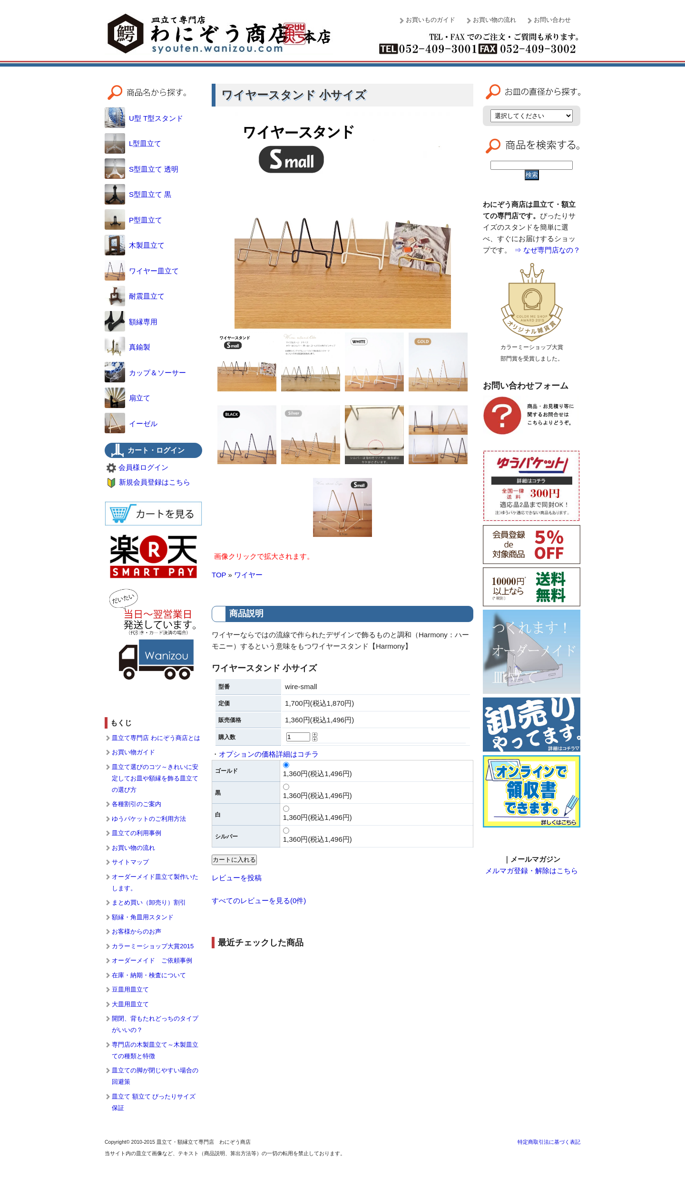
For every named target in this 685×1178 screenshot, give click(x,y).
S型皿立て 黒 (138, 194)
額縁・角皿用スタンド (143, 917)
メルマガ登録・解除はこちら (531, 870)
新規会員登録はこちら (154, 482)
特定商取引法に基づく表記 (549, 1142)
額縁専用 (131, 322)
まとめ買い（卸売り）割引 (149, 902)
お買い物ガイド (133, 752)
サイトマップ (130, 862)
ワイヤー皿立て (142, 271)
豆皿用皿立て (130, 989)
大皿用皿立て (130, 1004)
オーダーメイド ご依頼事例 (152, 960)
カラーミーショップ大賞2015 (153, 946)
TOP (219, 575)
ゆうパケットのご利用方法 (149, 818)
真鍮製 (127, 347)
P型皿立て (133, 220)
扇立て (127, 398)
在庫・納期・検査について (149, 975)
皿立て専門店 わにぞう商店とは (156, 737)
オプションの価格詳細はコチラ (269, 754)
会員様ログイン (143, 467)
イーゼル (131, 423)
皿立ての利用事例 (136, 833)
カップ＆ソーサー (145, 373)
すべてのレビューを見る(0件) (259, 900)
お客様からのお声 (136, 931)
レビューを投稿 (237, 878)
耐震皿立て (135, 296)
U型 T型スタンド (144, 118)
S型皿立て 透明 (141, 169)
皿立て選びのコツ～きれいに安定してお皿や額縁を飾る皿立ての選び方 (155, 778)
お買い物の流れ (494, 19)
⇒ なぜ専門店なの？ (547, 250)
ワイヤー (248, 575)
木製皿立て (135, 245)
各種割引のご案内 (136, 804)
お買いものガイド (430, 19)
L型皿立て (133, 143)
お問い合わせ (552, 19)
